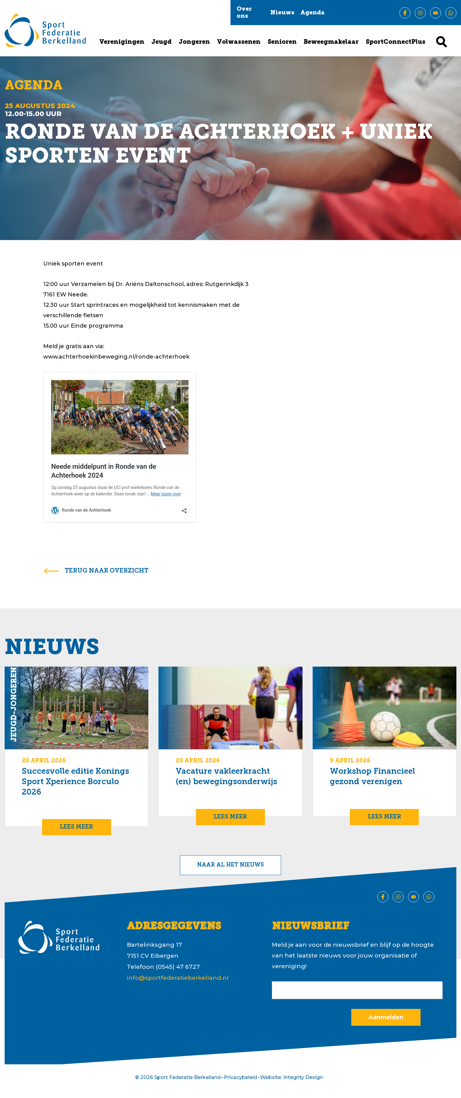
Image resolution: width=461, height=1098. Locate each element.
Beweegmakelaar (331, 42)
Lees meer (76, 827)
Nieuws (282, 13)
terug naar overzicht (106, 571)
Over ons (244, 12)
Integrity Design (303, 1077)
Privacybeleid (240, 1077)
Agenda (312, 13)
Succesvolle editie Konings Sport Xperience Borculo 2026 (75, 782)
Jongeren (194, 42)
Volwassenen (239, 42)
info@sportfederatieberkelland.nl (178, 977)
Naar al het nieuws (230, 865)
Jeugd (161, 42)
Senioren (282, 42)
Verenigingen (121, 42)
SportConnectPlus (395, 42)
